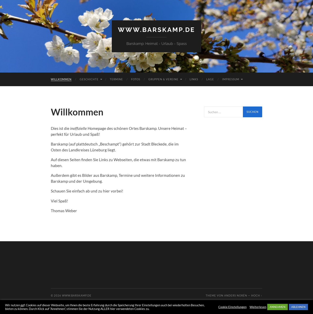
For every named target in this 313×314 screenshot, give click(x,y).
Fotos (135, 79)
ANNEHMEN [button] (277, 307)
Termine (116, 79)
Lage (210, 79)
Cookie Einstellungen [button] (232, 307)
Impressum (230, 79)
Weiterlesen (258, 307)
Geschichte (89, 79)
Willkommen (61, 79)
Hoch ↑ (256, 295)
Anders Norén (235, 295)
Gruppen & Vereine (163, 79)
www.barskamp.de (156, 29)
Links (194, 79)
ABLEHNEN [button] (298, 307)
